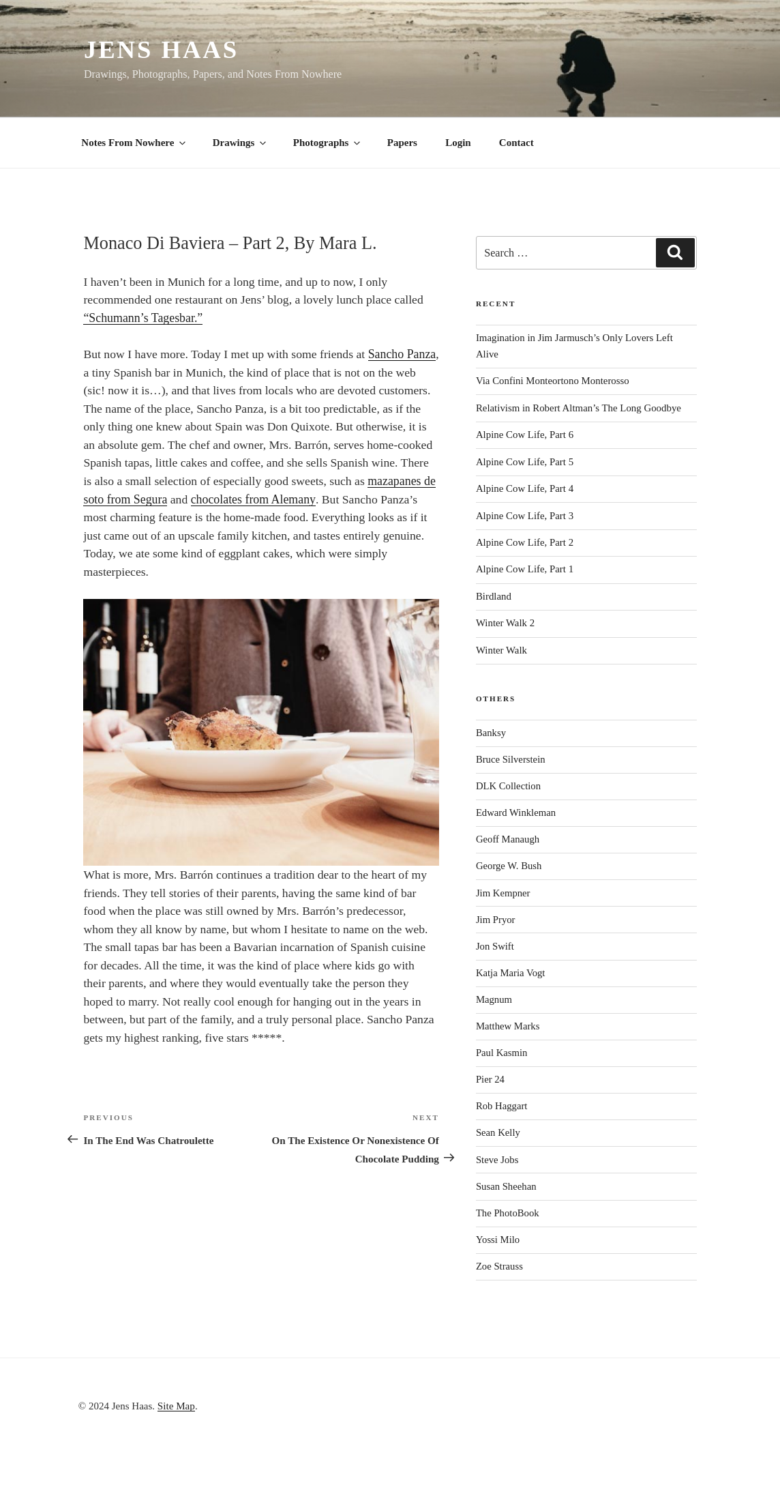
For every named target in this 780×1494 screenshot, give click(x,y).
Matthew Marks (508, 1026)
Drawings (241, 142)
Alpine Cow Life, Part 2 (524, 542)
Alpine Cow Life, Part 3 (524, 515)
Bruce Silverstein (510, 759)
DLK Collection (508, 785)
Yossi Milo (498, 1239)
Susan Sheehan (506, 1186)
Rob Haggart (502, 1105)
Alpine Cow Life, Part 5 (524, 461)
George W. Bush (509, 865)
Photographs (328, 142)
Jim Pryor (495, 919)
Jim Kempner (503, 893)
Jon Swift (495, 946)
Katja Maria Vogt (510, 972)
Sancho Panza (402, 354)
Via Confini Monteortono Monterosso (552, 380)
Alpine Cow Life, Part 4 (524, 488)
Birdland (493, 596)
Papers (402, 142)
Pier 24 (490, 1079)
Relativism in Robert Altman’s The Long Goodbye (578, 407)
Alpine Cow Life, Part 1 (524, 568)
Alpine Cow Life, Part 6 (524, 434)
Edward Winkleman (516, 812)
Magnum (494, 999)
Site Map (176, 1405)
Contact (516, 142)
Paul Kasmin (502, 1052)
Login (458, 142)
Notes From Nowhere (134, 142)
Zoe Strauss (499, 1266)
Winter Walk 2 (505, 622)
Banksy (491, 732)
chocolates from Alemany (253, 499)
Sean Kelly (498, 1132)
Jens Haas (161, 49)
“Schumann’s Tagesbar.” (142, 318)
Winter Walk (501, 650)
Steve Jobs (497, 1159)
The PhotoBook (507, 1212)
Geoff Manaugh (507, 839)
